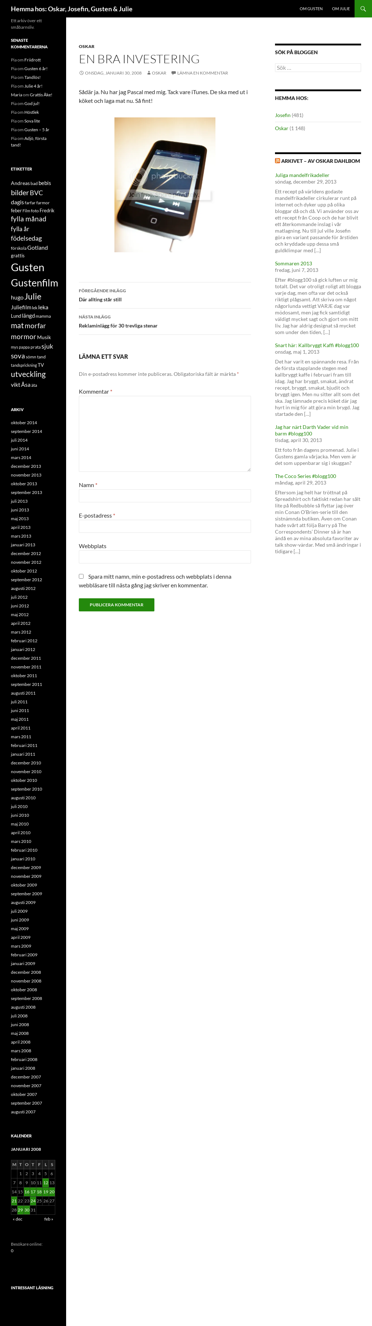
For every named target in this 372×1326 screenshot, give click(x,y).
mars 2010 (21, 841)
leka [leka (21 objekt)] (43, 307)
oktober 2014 (24, 422)
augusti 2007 (23, 1111)
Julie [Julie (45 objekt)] (32, 296)
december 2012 (26, 553)
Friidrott (32, 60)
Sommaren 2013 (293, 263)
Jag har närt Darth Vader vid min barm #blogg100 (311, 430)
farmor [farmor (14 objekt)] (43, 202)
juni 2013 (20, 510)
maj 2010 (20, 824)
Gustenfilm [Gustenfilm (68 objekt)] (34, 283)
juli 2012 (19, 597)
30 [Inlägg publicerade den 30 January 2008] (26, 1210)
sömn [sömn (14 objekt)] (31, 356)
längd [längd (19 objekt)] (28, 315)
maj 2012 (20, 614)
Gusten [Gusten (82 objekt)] (27, 267)
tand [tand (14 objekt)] (41, 356)
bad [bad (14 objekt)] (34, 183)
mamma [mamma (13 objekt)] (43, 316)
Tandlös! (32, 77)
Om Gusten (311, 8)
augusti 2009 (23, 902)
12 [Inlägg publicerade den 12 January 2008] (45, 1182)
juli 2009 (19, 911)
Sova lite (32, 121)
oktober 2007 (24, 1094)
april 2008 (21, 1042)
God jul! (32, 103)
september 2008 (26, 998)
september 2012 (26, 579)
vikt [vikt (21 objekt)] (15, 384)
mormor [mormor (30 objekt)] (23, 336)
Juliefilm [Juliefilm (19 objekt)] (21, 307)
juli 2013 (19, 501)
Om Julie (341, 8)
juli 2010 (19, 806)
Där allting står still (165, 294)
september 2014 (26, 431)
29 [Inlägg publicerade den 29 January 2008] (20, 1210)
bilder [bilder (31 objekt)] (20, 192)
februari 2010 (24, 850)
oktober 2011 (24, 675)
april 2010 (21, 832)
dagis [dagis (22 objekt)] (17, 201)
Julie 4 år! (33, 86)
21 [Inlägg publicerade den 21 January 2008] (14, 1201)
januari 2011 (23, 754)
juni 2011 (20, 710)
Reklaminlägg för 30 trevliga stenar (165, 321)
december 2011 (26, 658)
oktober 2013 (24, 483)
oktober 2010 (24, 780)
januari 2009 (23, 963)
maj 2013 (20, 518)
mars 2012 (21, 632)
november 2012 (26, 562)
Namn (88, 484)
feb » (48, 1219)
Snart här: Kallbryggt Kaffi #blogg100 (317, 345)
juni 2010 (20, 815)
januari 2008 (23, 1068)
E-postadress (97, 515)
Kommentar (95, 391)
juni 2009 (20, 920)
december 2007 (26, 1077)
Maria (16, 94)
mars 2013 (21, 536)
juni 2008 (20, 1024)
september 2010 (26, 789)
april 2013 (21, 527)
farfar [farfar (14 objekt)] (30, 202)
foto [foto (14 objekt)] (35, 210)
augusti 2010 (23, 797)
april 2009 (21, 937)
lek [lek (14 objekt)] (34, 307)
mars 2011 (21, 736)
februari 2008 (24, 1059)
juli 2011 (19, 701)
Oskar (86, 46)
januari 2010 (23, 858)
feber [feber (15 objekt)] (16, 210)
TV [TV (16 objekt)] (41, 365)
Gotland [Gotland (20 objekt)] (37, 247)
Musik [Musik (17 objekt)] (44, 337)
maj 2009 (20, 928)
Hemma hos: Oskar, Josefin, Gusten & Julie (72, 9)
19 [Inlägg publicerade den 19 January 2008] (45, 1191)
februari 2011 (24, 745)
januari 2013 (23, 544)
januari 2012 (23, 649)
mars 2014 (21, 457)
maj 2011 (20, 719)
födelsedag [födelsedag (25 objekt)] (26, 238)
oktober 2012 (24, 571)
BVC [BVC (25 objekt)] (36, 193)
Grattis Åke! (41, 94)
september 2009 (26, 893)
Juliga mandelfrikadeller (302, 175)
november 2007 (26, 1085)
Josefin (283, 115)
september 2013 (26, 492)
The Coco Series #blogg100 (305, 476)
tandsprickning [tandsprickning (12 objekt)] (24, 365)
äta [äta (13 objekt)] (34, 385)
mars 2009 (21, 946)
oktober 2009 (24, 885)
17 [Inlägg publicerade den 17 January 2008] (33, 1191)
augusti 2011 (23, 693)
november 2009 (26, 876)
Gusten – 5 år (36, 129)
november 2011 (26, 667)
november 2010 (26, 771)
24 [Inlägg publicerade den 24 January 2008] (33, 1201)
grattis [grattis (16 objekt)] (18, 255)
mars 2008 (21, 1050)
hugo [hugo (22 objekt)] (17, 297)
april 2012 (21, 623)
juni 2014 (20, 448)
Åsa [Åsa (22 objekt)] (26, 384)
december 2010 (26, 763)
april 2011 (21, 728)
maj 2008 (20, 1033)
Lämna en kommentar (202, 73)
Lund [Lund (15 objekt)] (16, 316)
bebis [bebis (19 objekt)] (45, 183)
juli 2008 (19, 1015)
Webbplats (92, 545)
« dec (18, 1219)
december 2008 (26, 972)
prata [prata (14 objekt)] (36, 347)
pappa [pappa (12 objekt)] (24, 347)
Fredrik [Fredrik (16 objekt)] (47, 210)
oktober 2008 (24, 989)
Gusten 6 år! (36, 68)
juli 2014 (19, 440)
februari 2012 (24, 640)
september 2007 (26, 1103)
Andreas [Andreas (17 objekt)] (20, 183)
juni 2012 (20, 605)
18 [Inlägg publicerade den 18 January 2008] (39, 1191)
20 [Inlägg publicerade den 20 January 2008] (51, 1191)
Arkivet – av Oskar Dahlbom (320, 161)
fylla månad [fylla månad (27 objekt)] (28, 219)
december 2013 (26, 466)
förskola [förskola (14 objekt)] (19, 248)
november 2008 (26, 981)
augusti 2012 (23, 588)
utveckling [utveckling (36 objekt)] (28, 374)
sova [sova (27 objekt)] (18, 356)
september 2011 (26, 684)
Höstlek (31, 112)
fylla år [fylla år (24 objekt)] (20, 229)
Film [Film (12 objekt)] (26, 210)
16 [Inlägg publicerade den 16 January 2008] (26, 1191)
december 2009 (26, 867)
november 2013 (26, 475)
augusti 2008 (23, 1007)
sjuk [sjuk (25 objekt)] (47, 346)
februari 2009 (24, 954)
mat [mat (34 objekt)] (17, 325)
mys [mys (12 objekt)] (14, 347)
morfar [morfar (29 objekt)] (35, 325)
